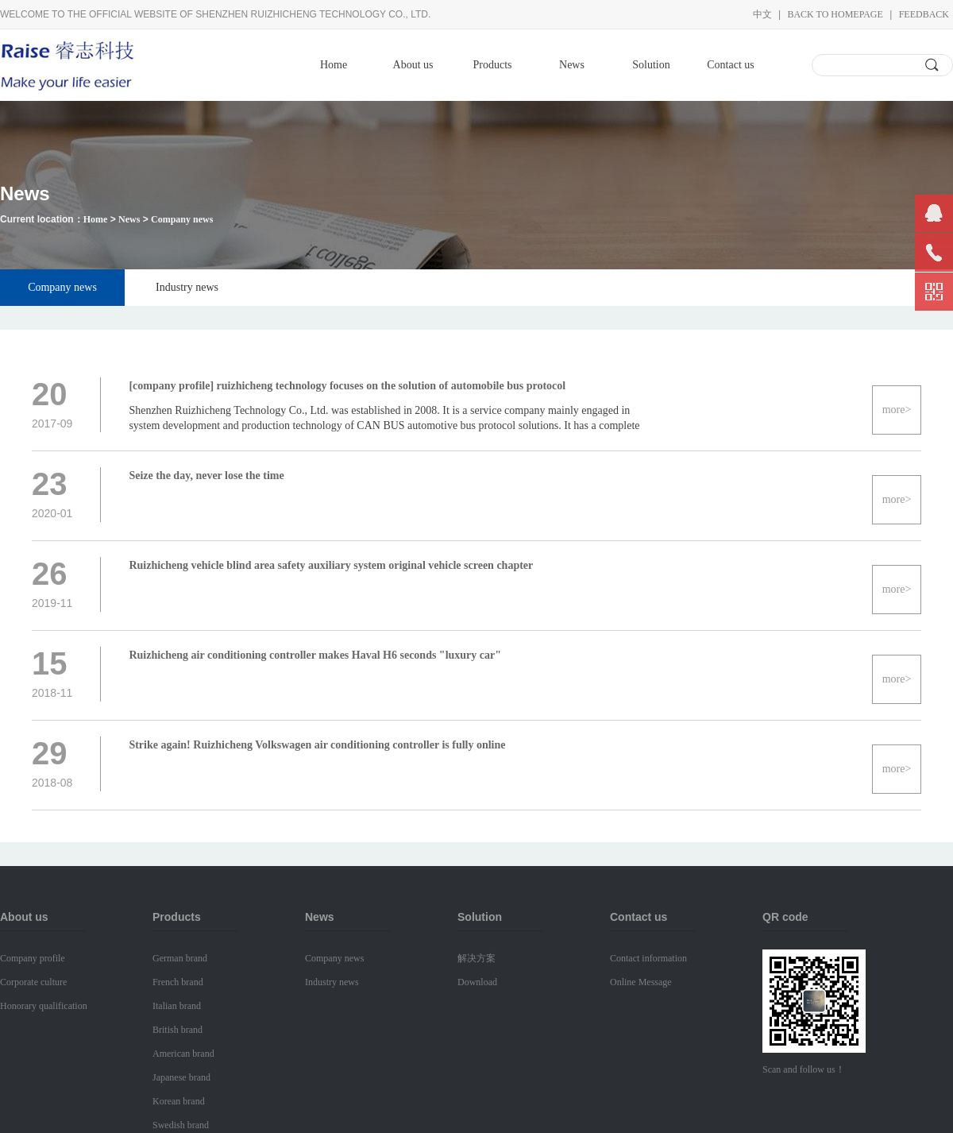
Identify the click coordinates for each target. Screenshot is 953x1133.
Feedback (924, 14)
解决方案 (476, 958)
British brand (177, 1029)
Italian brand (176, 1005)
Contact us (730, 65)
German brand (179, 958)
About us (413, 65)
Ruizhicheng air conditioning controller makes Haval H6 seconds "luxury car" (315, 655)
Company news (182, 219)
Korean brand (178, 1101)
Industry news (187, 287)
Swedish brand (180, 1125)
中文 (762, 14)
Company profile (32, 958)
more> (897, 410)
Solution (650, 65)
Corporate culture (33, 982)
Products (492, 65)
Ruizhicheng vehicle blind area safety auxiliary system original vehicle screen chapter (331, 565)
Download (477, 982)
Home (333, 65)
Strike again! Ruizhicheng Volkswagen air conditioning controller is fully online (317, 745)
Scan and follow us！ (803, 1069)
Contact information (648, 958)
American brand (183, 1053)
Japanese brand (181, 1077)
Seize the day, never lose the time (206, 475)
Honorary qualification (43, 1005)
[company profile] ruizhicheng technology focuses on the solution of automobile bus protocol (347, 386)
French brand (177, 982)
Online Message (641, 982)
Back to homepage (834, 14)
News (572, 65)
